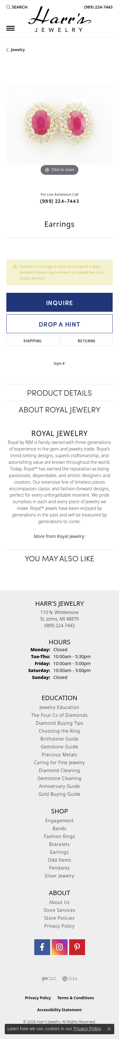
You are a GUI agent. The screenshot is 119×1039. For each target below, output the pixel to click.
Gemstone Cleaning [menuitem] (59, 778)
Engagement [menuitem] (59, 821)
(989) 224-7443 (59, 200)
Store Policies (59, 918)
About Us (59, 902)
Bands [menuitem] (60, 828)
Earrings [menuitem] (59, 852)
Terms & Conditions (75, 998)
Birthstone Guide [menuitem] (59, 739)
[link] (98, 7)
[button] (17, 7)
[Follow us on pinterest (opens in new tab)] (77, 947)
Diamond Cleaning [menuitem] (59, 770)
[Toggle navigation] (10, 28)
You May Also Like (59, 558)
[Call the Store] (59, 626)
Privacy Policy (59, 926)
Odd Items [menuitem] (59, 860)
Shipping (32, 340)
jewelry (18, 49)
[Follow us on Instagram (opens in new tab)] (60, 947)
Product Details (59, 392)
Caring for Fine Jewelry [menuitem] (59, 762)
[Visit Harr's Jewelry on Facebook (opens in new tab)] (42, 947)
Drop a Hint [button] (59, 323)
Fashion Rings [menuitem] (59, 836)
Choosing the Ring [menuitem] (59, 731)
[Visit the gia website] (69, 978)
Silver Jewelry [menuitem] (59, 876)
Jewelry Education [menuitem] (59, 707)
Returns (87, 340)
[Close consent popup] (109, 1029)
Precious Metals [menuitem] (59, 755)
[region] (59, 124)
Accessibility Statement (59, 1009)
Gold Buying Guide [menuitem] (59, 794)
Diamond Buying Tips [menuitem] (59, 723)
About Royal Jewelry (59, 409)
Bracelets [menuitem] (59, 844)
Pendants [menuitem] (59, 868)
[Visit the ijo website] (49, 978)
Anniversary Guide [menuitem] (59, 786)
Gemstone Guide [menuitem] (59, 747)
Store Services (59, 910)
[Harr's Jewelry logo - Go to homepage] (59, 19)
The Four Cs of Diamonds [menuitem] (59, 715)
